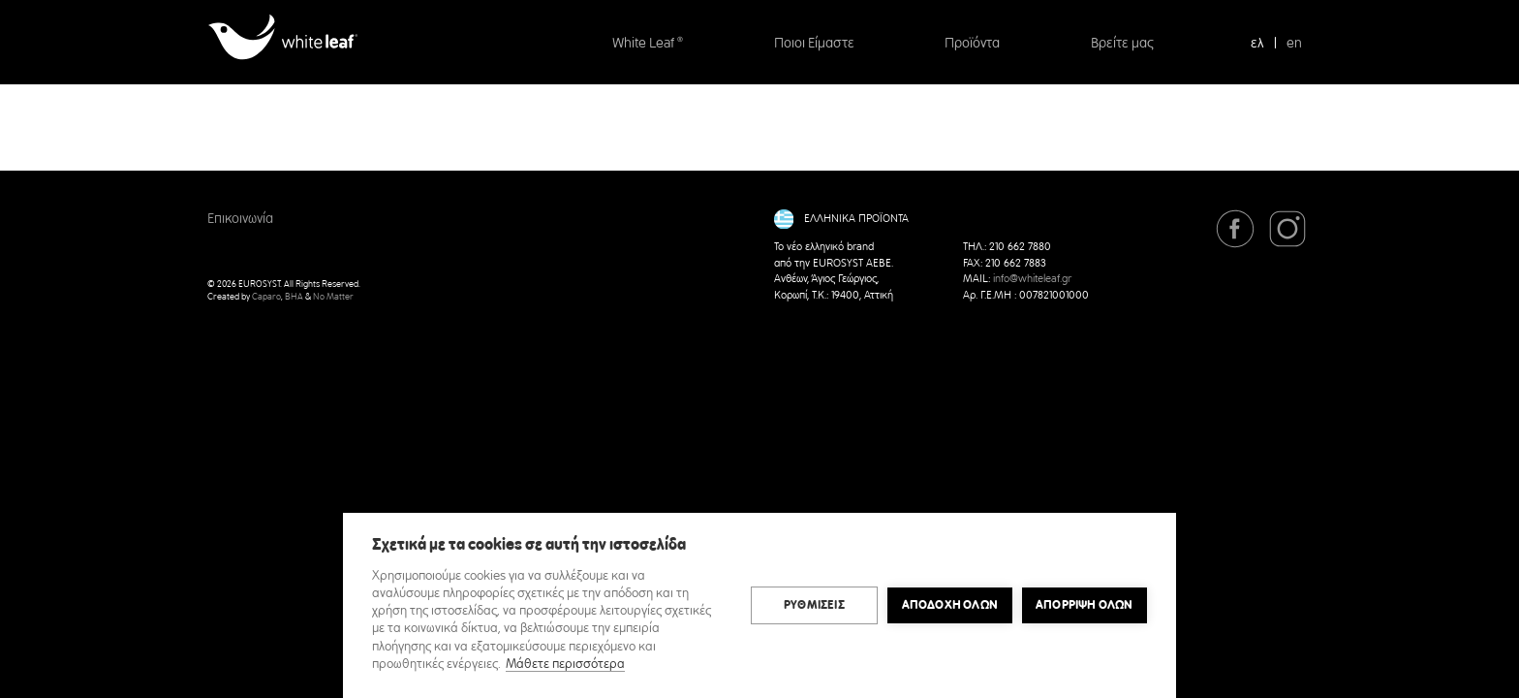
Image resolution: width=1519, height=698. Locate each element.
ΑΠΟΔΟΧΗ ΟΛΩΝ (950, 605)
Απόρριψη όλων (1084, 605)
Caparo (266, 297)
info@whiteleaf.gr (1032, 279)
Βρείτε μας (1122, 43)
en (1294, 43)
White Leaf (647, 43)
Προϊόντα (972, 43)
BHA (294, 297)
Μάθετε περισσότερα (565, 664)
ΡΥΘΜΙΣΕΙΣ (814, 605)
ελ (1257, 43)
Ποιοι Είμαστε (814, 43)
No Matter (333, 297)
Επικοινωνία (240, 219)
